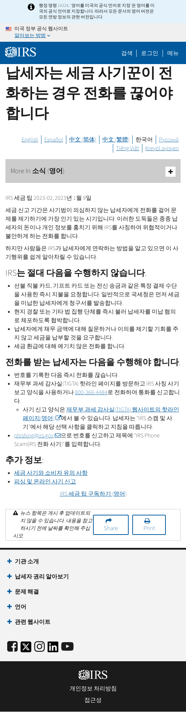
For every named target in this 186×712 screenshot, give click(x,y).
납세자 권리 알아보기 (42, 577)
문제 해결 (27, 592)
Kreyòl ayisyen (162, 148)
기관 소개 (27, 561)
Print (149, 528)
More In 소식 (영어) (93, 171)
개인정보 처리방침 (93, 688)
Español (53, 140)
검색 (127, 53)
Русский (169, 140)
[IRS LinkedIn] (53, 649)
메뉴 (173, 53)
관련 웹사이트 (32, 622)
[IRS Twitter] (26, 649)
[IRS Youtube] (67, 647)
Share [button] (111, 528)
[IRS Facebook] (12, 647)
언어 (20, 607)
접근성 (93, 700)
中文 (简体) (82, 140)
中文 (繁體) (115, 140)
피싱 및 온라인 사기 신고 (45, 482)
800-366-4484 (91, 392)
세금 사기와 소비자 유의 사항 (51, 473)
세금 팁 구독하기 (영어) (93, 494)
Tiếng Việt (127, 148)
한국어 (144, 140)
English (30, 140)
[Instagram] (39, 647)
